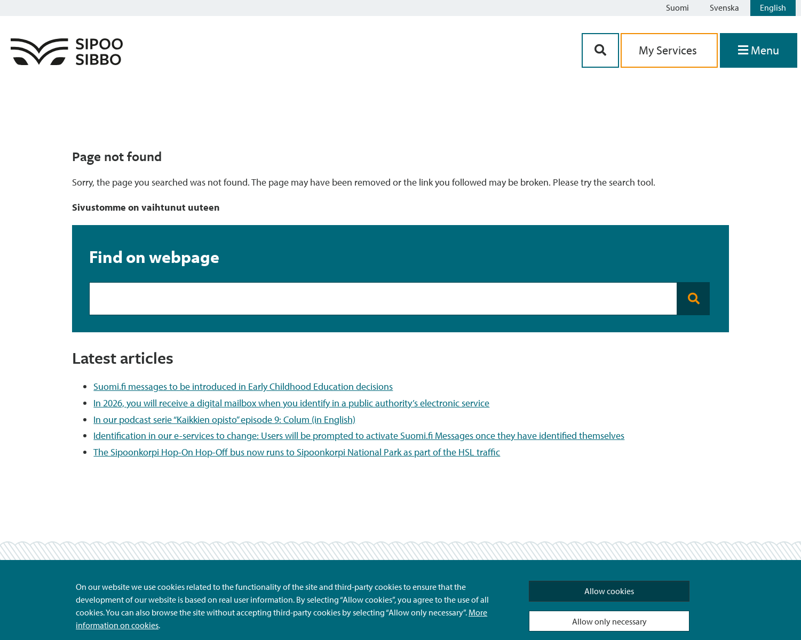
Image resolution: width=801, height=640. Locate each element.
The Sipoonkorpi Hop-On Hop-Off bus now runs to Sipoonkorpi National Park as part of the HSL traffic (296, 452)
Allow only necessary (609, 621)
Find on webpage (154, 256)
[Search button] (693, 298)
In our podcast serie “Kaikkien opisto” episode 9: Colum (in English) (224, 419)
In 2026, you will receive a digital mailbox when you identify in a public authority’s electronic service (291, 403)
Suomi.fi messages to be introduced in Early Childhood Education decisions (243, 386)
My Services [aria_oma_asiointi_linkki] (669, 50)
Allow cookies (609, 591)
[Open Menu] (758, 50)
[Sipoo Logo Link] (67, 61)
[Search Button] (600, 50)
